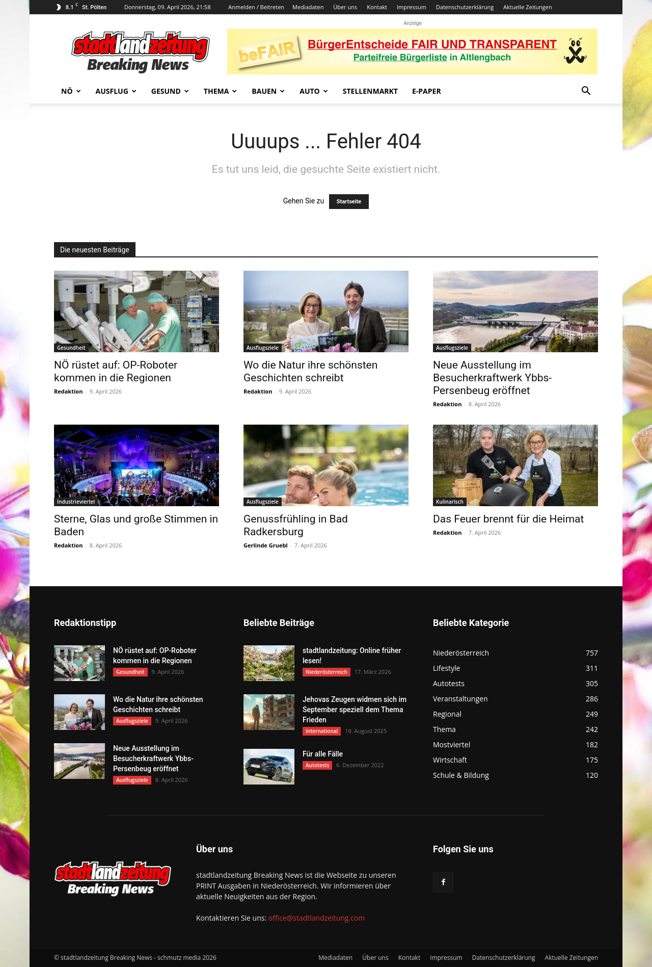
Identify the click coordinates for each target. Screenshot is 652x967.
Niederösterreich (326, 671)
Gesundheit (71, 347)
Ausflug (116, 91)
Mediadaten (307, 7)
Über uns (345, 7)
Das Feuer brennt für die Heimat (508, 519)
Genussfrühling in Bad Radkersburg (295, 525)
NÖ (71, 91)
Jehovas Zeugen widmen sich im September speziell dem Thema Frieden (354, 709)
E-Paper (426, 91)
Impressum (411, 7)
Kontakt (377, 7)
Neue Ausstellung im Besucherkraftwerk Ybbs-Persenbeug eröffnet (492, 378)
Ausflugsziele (263, 347)
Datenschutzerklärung (465, 7)
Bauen (268, 91)
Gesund (170, 91)
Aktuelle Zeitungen (527, 7)
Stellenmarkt (370, 91)
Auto (314, 91)
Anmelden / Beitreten (256, 7)
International (322, 731)
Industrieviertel (76, 501)
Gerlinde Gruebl (265, 545)
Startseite (349, 201)
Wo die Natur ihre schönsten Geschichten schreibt (310, 371)
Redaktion (68, 391)
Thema (220, 91)
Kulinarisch (450, 501)
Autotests (317, 765)
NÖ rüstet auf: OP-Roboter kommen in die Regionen (115, 371)
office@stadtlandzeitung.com (316, 918)
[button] (586, 92)
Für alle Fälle (323, 754)
